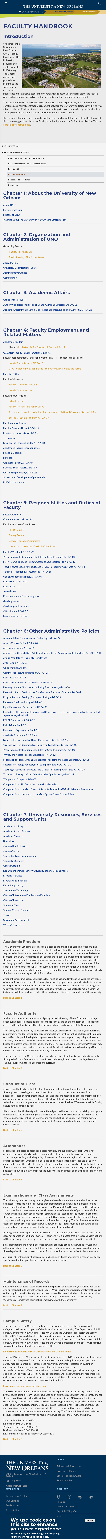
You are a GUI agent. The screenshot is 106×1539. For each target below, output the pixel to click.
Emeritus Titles (11, 374)
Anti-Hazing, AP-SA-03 (15, 662)
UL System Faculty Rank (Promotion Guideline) (27, 352)
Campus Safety (11, 851)
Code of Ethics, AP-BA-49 (16, 667)
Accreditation (10, 262)
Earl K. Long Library (13, 885)
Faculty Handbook (16, 174)
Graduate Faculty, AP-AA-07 (18, 462)
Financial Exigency (12, 452)
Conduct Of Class (12, 586)
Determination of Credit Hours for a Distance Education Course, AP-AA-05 (42, 692)
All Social (61, 1501)
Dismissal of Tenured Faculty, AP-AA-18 (24, 442)
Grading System (11, 601)
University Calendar (67, 1506)
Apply (59, 1517)
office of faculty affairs (63, 11)
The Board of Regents (20, 251)
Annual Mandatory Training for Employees (25, 657)
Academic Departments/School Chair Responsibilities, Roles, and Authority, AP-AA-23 (47, 309)
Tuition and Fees (65, 1480)
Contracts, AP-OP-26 (15, 677)
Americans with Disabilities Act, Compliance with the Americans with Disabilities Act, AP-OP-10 (52, 653)
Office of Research (13, 900)
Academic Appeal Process (16, 831)
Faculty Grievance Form (21, 390)
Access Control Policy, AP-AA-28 (20, 643)
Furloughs (8, 457)
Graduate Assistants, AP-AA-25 (20, 735)
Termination (9, 438)
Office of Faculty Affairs (15, 152)
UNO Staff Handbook (14, 482)
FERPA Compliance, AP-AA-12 (19, 720)
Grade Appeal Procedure (16, 606)
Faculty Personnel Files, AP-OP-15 (21, 428)
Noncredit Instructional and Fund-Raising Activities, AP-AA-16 (35, 740)
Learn (60, 1459)
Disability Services (12, 875)
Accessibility (12, 1510)
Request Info (12, 1517)
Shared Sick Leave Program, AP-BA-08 (29, 417)
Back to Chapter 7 (12, 1439)
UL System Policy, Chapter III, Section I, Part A (41, 347)
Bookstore (8, 841)
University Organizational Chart (20, 267)
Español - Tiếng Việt (67, 1511)
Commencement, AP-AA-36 (17, 519)
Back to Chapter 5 (12, 1068)
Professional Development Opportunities (27, 163)
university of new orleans (33, 12)
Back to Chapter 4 (12, 997)
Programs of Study (66, 1471)
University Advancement (16, 919)
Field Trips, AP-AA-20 (14, 725)
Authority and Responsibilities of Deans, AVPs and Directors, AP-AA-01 (40, 304)
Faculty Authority (12, 514)
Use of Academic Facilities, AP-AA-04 (22, 576)
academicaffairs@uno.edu (16, 124)
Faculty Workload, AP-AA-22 (18, 552)
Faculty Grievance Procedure (24, 384)
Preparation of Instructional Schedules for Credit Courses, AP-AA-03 (39, 557)
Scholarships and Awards (70, 1475)
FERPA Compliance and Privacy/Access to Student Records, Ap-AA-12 (39, 561)
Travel (6, 915)
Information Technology (15, 890)
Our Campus (12, 1500)
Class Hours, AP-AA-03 (15, 581)
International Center (16, 1496)
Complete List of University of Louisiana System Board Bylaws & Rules (39, 794)
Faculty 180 (13, 169)
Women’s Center (12, 924)
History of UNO (11, 214)
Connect (62, 1489)
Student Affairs (11, 905)
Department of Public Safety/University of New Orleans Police (35, 870)
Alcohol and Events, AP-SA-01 (18, 648)
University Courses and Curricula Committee (32, 546)
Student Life (12, 1505)
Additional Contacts (16, 1485)
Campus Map (10, 277)
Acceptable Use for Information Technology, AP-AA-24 (31, 638)
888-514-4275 (13, 1481)
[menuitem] (61, 1497)
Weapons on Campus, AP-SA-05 (19, 779)
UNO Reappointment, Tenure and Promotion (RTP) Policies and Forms (45, 368)
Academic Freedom (13, 341)
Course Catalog (11, 865)
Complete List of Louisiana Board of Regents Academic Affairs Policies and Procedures (48, 789)
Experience (12, 1489)
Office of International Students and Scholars (26, 895)
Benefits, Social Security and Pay (20, 467)
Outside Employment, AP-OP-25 (20, 472)
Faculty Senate (16, 535)
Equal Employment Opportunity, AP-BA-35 (25, 707)
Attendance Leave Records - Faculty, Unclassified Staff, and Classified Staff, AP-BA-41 (53, 412)
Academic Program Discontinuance (21, 447)
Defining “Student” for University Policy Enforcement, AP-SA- (35, 687)
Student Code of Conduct (16, 910)
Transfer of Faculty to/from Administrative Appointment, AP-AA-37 (38, 774)
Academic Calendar (13, 836)
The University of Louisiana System (27, 257)
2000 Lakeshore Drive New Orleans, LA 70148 (26, 1475)
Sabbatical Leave (17, 401)
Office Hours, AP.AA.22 (15, 611)
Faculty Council (17, 529)
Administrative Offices (15, 272)
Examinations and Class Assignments (22, 596)
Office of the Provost (14, 299)
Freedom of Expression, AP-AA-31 (21, 730)
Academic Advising (13, 826)
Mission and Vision (13, 209)
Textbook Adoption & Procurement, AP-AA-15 (27, 571)
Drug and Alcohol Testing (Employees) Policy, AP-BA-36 (32, 697)
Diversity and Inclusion (15, 880)
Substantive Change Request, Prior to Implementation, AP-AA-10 (37, 764)
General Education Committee (25, 540)
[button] (28, 3)
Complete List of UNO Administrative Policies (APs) (30, 784)
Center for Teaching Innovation (19, 855)
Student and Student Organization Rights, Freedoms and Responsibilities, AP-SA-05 (46, 759)
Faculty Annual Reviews (15, 423)
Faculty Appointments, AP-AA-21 (26, 363)
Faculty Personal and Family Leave (26, 406)
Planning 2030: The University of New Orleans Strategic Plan (34, 219)
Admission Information (69, 1466)
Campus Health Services (15, 846)
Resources (13, 185)
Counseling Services (13, 860)
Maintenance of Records (16, 616)
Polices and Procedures (19, 180)
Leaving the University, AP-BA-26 (20, 433)
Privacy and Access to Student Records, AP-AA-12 (29, 754)
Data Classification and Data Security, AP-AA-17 (28, 682)
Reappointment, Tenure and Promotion (26, 158)
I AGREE (89, 1521)
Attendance (9, 591)
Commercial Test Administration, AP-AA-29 (26, 672)
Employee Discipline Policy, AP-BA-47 (22, 702)
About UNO (9, 204)
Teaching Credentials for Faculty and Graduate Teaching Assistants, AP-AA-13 (44, 566)
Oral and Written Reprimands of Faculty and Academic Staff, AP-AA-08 (40, 744)
